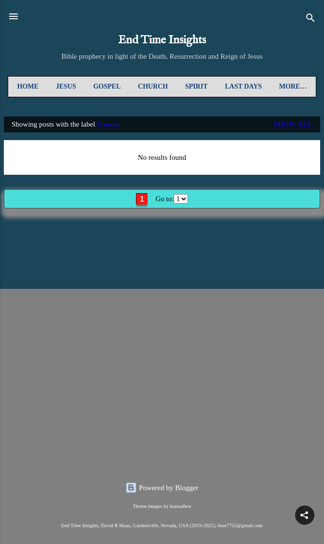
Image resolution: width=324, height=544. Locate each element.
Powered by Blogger (161, 488)
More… (293, 86)
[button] (304, 515)
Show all (293, 124)
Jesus (66, 86)
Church (153, 86)
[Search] (310, 19)
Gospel (107, 86)
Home (28, 86)
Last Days (243, 86)
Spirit (196, 86)
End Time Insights (162, 40)
